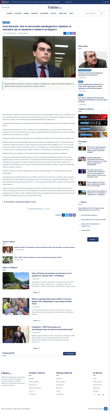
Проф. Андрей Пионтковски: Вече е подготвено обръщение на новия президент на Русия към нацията (91, 86)
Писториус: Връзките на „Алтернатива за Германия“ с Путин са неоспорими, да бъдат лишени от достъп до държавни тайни (96, 173)
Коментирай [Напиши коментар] (69, 353)
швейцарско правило (23, 202)
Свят (80, 81)
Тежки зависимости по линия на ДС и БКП (92, 219)
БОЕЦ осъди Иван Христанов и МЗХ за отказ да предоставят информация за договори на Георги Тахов (52, 301)
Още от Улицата (10, 267)
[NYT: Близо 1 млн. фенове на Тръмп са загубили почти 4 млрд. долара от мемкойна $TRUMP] (82, 148)
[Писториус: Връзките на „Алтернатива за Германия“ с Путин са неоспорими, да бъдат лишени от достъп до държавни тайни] (82, 171)
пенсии (33, 202)
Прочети (36, 292)
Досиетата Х (60, 385)
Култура (53, 13)
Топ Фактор (32, 394)
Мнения (9, 13)
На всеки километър (35, 388)
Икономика (44, 13)
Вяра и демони (60, 381)
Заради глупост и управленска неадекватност (89, 225)
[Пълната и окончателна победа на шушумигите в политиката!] (92, 59)
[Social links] (95, 395)
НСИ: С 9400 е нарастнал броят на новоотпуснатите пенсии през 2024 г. (38, 257)
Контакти (96, 391)
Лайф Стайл (63, 13)
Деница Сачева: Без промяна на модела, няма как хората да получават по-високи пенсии (44, 247)
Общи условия (97, 381)
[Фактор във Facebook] (103, 2)
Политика (18, 13)
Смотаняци (59, 394)
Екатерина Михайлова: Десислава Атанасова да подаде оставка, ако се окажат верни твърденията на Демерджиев (97, 161)
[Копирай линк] (74, 33)
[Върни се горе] (105, 408)
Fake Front (59, 378)
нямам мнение (84, 230)
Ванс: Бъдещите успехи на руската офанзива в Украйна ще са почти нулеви (96, 184)
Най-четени (83, 46)
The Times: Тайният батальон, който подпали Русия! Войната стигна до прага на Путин (92, 100)
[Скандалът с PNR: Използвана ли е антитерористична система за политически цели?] (16, 334)
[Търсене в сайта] (101, 13)
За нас (95, 378)
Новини (26, 13)
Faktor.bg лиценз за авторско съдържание (15, 409)
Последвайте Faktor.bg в (39, 209)
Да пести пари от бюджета (88, 215)
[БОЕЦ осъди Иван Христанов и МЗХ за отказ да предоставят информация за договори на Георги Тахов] (16, 306)
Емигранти (59, 388)
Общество (34, 13)
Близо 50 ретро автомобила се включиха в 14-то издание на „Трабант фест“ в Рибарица (97, 192)
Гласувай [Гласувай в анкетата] (92, 239)
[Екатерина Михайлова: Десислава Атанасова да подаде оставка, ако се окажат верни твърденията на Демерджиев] (82, 159)
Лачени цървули (84, 70)
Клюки (58, 391)
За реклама (96, 388)
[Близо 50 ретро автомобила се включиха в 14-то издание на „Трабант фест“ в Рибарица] (16, 280)
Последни (82, 141)
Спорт (71, 13)
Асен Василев (10, 202)
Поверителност (97, 385)
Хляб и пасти (32, 385)
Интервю (31, 378)
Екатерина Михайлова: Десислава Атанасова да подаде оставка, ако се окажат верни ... (67, 2)
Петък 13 (31, 391)
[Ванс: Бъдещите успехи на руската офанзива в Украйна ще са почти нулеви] (82, 183)
